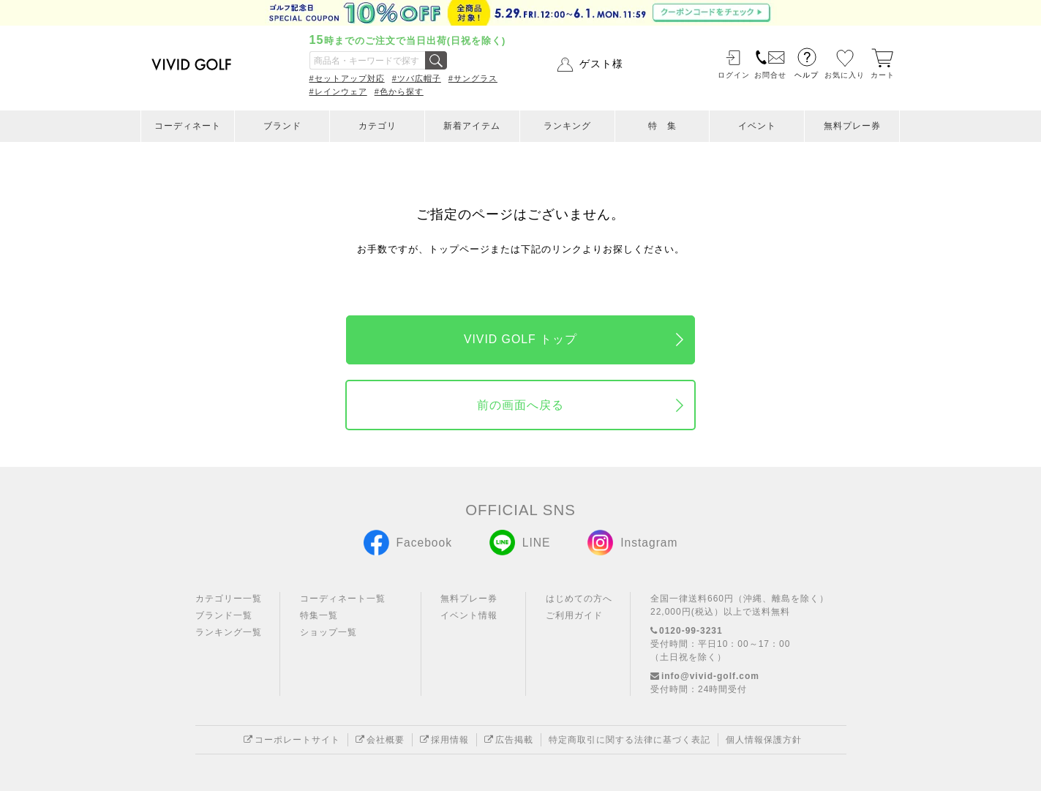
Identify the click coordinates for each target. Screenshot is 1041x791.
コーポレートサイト (292, 740)
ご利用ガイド (574, 615)
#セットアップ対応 (347, 78)
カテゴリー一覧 (228, 598)
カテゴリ (377, 126)
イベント (757, 126)
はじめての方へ (579, 598)
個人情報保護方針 (764, 740)
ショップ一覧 (328, 632)
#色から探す (399, 91)
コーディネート (187, 126)
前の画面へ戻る (520, 405)
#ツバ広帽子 (416, 78)
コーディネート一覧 (343, 598)
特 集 (662, 126)
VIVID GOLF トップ (520, 339)
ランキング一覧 (228, 632)
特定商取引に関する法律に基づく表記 (629, 740)
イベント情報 (468, 615)
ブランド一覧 (223, 615)
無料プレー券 (852, 126)
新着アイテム (471, 126)
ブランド (282, 126)
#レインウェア (338, 91)
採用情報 (444, 740)
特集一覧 (319, 615)
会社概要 (380, 740)
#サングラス (472, 78)
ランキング (567, 126)
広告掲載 (508, 740)
